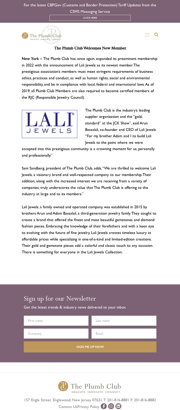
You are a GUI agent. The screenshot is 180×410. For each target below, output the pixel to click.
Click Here (90, 17)
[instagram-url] (111, 406)
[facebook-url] (104, 406)
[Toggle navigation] (147, 35)
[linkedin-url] (118, 406)
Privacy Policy (88, 406)
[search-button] (156, 34)
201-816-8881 (118, 400)
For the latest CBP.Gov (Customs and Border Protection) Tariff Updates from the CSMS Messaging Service (90, 8)
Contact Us (68, 406)
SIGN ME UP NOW (90, 347)
